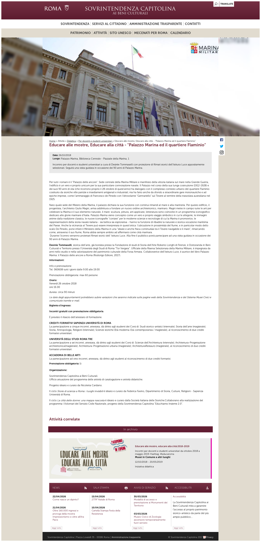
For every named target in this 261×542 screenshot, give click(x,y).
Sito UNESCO (120, 33)
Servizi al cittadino (109, 24)
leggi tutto (56, 528)
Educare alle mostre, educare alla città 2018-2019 (162, 446)
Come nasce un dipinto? (66, 499)
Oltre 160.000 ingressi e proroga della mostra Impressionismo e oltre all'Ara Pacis (68, 515)
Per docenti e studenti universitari (95, 141)
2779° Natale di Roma (103, 499)
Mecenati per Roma (151, 33)
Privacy (209, 537)
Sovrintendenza (75, 24)
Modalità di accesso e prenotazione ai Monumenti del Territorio (150, 502)
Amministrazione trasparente (155, 24)
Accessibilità (179, 496)
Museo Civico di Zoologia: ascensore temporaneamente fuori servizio (150, 519)
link (209, 475)
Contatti (193, 24)
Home (52, 141)
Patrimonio (80, 33)
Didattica (71, 141)
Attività (100, 33)
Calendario (180, 33)
